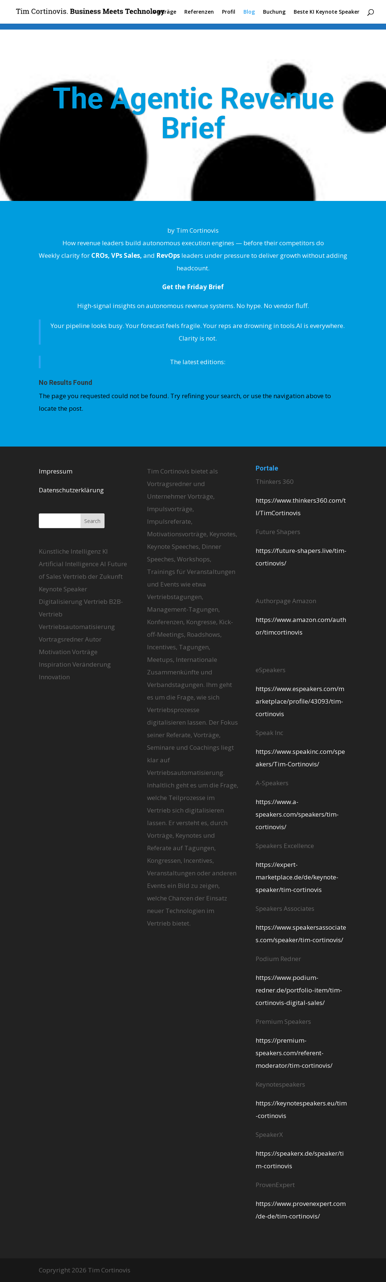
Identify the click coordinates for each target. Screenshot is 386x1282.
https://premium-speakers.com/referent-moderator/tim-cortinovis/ (294, 1053)
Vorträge (164, 12)
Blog (249, 12)
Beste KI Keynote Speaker (326, 12)
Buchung (274, 12)
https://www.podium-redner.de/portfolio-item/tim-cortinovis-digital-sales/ (299, 990)
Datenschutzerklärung (71, 490)
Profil (228, 12)
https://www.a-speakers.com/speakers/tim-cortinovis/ (297, 814)
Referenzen (199, 12)
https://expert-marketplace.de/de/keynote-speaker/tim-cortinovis (297, 877)
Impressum (55, 471)
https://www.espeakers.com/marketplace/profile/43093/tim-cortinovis (300, 701)
